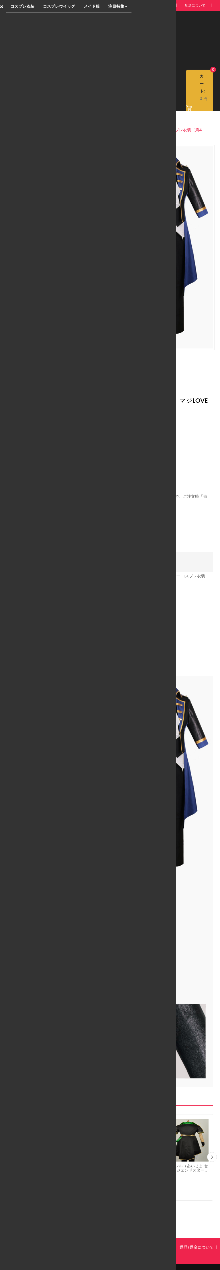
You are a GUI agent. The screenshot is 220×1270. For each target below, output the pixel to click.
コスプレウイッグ (59, 6)
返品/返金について (197, 1234)
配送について (195, 5)
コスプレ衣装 (22, 6)
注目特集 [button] (117, 6)
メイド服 (92, 6)
